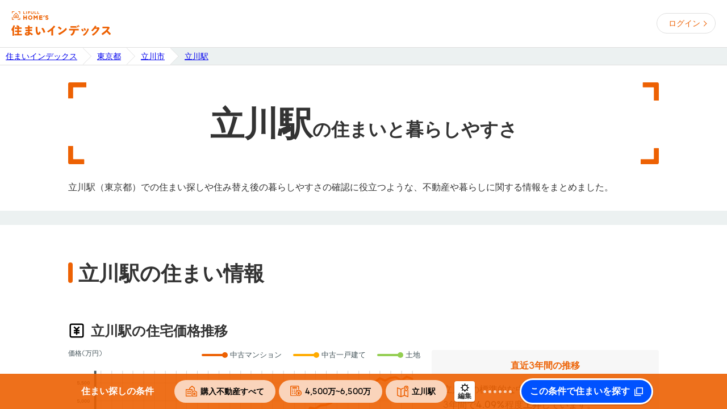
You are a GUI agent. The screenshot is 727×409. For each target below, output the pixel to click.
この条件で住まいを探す (580, 391)
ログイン (684, 23)
